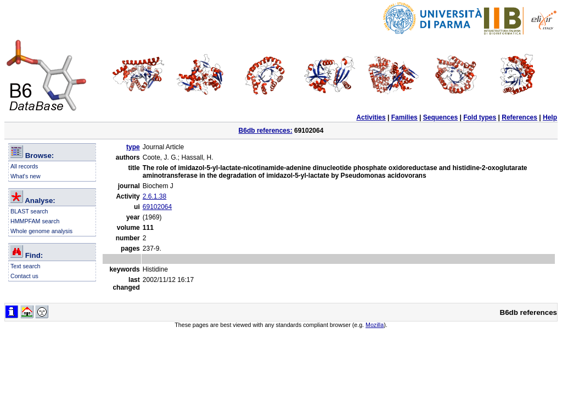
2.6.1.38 (154, 196)
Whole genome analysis (41, 231)
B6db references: (266, 130)
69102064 (157, 207)
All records (24, 166)
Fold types (479, 117)
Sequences (440, 117)
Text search (25, 266)
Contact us (24, 276)
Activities (370, 117)
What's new (25, 176)
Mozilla (375, 324)
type (133, 147)
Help (550, 117)
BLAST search (29, 211)
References (519, 117)
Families (404, 117)
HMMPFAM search (34, 221)
